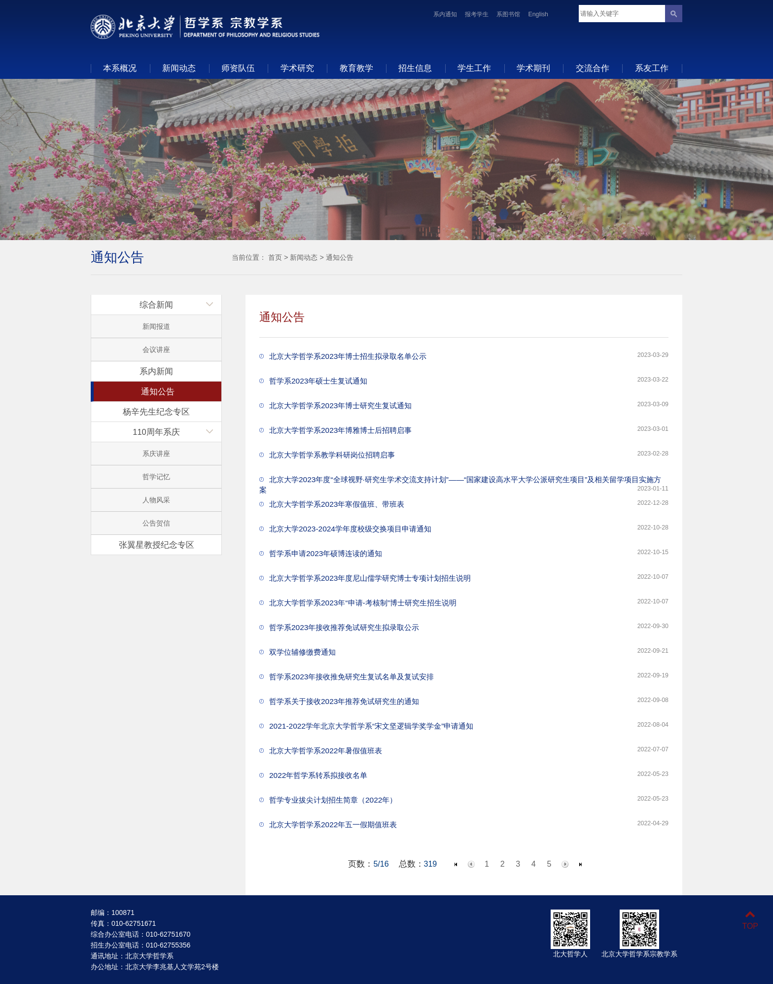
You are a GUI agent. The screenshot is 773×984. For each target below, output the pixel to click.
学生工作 (474, 68)
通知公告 (339, 257)
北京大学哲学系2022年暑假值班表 (325, 750)
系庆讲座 (156, 453)
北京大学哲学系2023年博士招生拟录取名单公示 (347, 356)
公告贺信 (156, 523)
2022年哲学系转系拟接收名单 (318, 775)
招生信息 (415, 68)
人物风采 (156, 500)
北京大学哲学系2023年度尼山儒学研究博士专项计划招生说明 (370, 578)
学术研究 (297, 68)
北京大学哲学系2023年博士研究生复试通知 (340, 405)
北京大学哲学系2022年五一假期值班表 (333, 824)
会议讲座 (156, 349)
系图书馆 (508, 14)
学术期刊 (533, 68)
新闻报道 (156, 326)
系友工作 (651, 68)
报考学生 (477, 14)
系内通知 (445, 14)
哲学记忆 (156, 477)
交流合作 (592, 68)
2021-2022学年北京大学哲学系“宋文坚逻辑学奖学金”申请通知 (371, 726)
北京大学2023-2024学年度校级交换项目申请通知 (350, 529)
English (538, 14)
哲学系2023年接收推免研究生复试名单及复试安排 (351, 676)
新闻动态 (179, 68)
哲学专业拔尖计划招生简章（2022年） (333, 800)
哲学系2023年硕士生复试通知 (318, 381)
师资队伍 (238, 68)
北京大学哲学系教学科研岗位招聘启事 (332, 455)
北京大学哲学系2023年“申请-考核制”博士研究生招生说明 (363, 602)
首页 (275, 257)
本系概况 (120, 68)
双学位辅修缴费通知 (302, 652)
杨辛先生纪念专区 (156, 411)
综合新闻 (156, 304)
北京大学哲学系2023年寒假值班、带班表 (336, 504)
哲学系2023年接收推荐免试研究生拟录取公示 (344, 627)
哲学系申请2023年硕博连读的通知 (325, 553)
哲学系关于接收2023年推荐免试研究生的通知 (344, 701)
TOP (750, 920)
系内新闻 (156, 371)
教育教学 (356, 68)
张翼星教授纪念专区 (156, 544)
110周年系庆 (156, 431)
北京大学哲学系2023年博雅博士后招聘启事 (340, 430)
